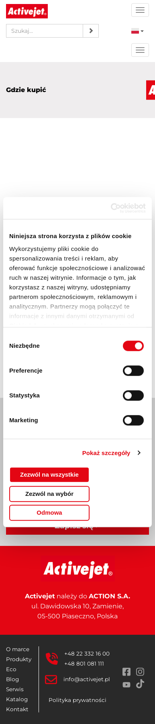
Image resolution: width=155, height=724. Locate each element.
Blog (12, 679)
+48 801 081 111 (84, 663)
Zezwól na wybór (49, 493)
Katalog (17, 699)
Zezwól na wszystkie (49, 474)
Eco (11, 669)
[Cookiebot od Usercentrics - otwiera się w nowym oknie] (111, 208)
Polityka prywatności (77, 700)
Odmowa (49, 512)
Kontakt (17, 709)
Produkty (18, 659)
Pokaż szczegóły (106, 452)
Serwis (15, 689)
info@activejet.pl (86, 679)
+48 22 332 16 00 (87, 653)
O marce (17, 649)
